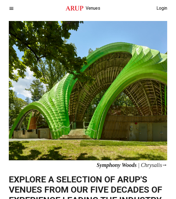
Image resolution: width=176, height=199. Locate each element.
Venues (93, 8)
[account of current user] (11, 8)
